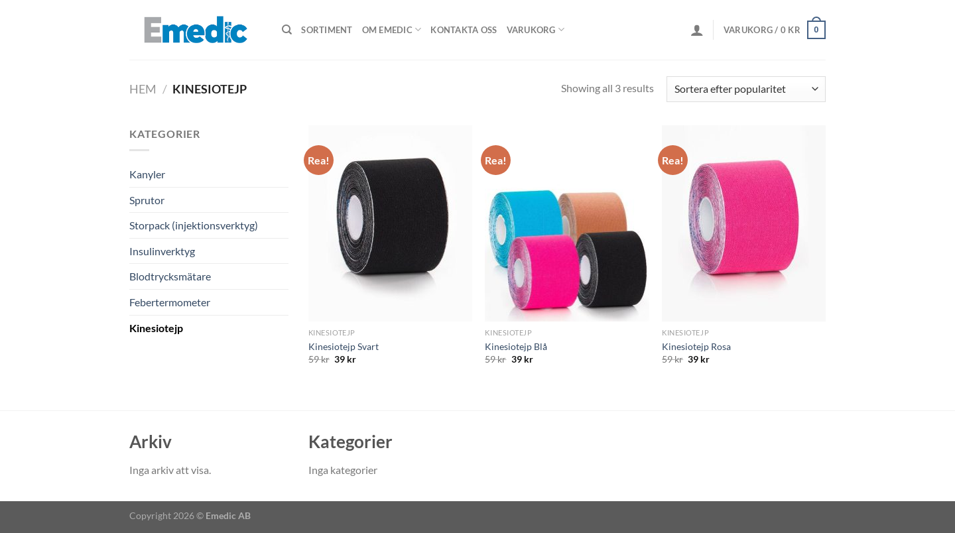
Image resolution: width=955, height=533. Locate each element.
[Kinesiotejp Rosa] (744, 223)
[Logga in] (697, 29)
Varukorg (536, 29)
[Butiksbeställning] (746, 89)
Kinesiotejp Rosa (696, 346)
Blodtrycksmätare (170, 276)
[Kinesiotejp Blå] (567, 223)
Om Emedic (392, 29)
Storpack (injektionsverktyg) (193, 225)
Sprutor (146, 200)
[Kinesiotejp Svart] (390, 223)
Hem (143, 89)
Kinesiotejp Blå (516, 346)
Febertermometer (169, 302)
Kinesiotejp (156, 328)
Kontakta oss (463, 30)
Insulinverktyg (162, 251)
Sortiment (326, 30)
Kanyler (147, 174)
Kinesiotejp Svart (343, 346)
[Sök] (287, 29)
